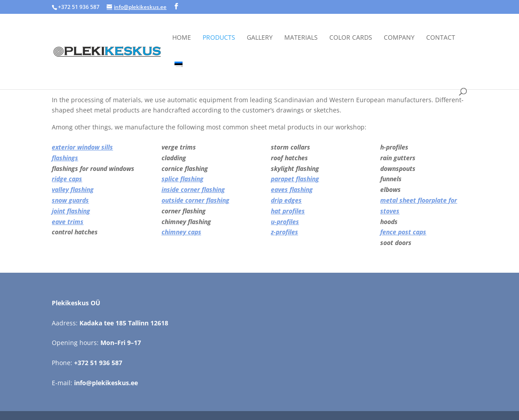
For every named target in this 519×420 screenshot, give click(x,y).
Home (181, 38)
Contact (440, 38)
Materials (301, 38)
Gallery (260, 38)
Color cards (350, 38)
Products (219, 38)
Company (399, 38)
